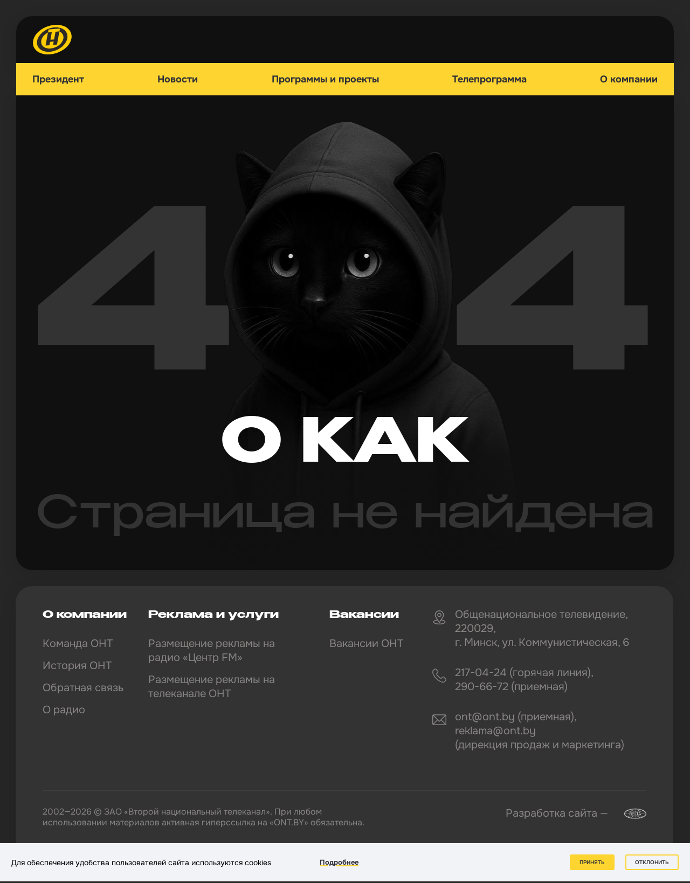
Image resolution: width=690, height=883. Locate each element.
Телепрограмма (489, 79)
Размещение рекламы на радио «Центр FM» (211, 650)
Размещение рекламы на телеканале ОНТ (211, 686)
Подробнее (339, 862)
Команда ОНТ (78, 643)
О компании (629, 79)
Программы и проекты (325, 79)
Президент (58, 79)
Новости (177, 79)
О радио (64, 710)
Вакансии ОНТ (366, 643)
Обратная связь (83, 687)
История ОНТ (77, 665)
